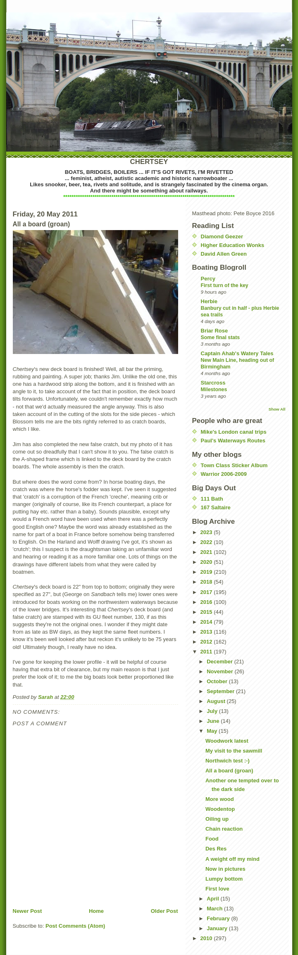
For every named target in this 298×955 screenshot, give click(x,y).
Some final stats (220, 337)
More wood (219, 799)
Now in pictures (225, 869)
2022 (207, 542)
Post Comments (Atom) (75, 926)
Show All (277, 409)
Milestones (214, 389)
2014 (207, 622)
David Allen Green (224, 254)
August (216, 701)
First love (217, 889)
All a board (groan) (229, 770)
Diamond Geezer (222, 236)
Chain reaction (224, 829)
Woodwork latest (226, 741)
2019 (207, 572)
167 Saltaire (216, 507)
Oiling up (217, 819)
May (213, 731)
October (218, 681)
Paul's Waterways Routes (233, 440)
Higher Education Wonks (233, 245)
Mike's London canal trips (234, 432)
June (214, 721)
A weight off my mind (232, 859)
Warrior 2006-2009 (224, 474)
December (220, 661)
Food (212, 839)
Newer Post (27, 911)
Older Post (164, 911)
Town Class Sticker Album (234, 465)
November (220, 671)
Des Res (215, 849)
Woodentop (220, 809)
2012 (207, 642)
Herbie (209, 301)
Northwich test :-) (227, 761)
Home (96, 911)
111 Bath (212, 499)
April (213, 899)
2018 (207, 582)
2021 (207, 552)
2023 (207, 532)
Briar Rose (214, 331)
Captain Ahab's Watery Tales (237, 353)
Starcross (213, 383)
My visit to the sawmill (233, 751)
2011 (207, 652)
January (218, 928)
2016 (207, 602)
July (213, 711)
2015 (207, 612)
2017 (207, 592)
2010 (207, 938)
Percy (208, 279)
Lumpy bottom (224, 879)
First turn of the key (224, 285)
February (219, 918)
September (221, 691)
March (215, 908)
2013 (207, 632)
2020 (207, 562)
